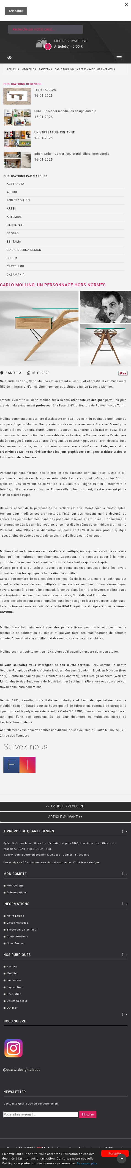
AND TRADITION (18, 200)
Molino (24, 451)
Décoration (14, 994)
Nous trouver (16, 943)
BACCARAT (14, 225)
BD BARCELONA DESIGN (24, 249)
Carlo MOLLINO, (71, 711)
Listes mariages (17, 922)
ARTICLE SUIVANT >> (65, 817)
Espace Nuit (15, 987)
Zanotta (27, 700)
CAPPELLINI (15, 266)
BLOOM (12, 258)
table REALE (62, 606)
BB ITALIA (14, 241)
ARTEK (11, 208)
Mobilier (12, 973)
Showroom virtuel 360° (22, 929)
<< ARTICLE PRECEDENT (65, 806)
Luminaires (14, 980)
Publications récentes (22, 84)
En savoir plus (87, 1163)
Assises (12, 966)
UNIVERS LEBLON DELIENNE (54, 132)
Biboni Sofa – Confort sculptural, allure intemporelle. (72, 153)
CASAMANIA (16, 274)
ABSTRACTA (15, 183)
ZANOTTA (13, 373)
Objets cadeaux (17, 1001)
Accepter (114, 1153)
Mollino (6, 418)
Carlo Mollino (38, 381)
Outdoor (12, 1007)
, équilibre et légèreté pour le (93, 606)
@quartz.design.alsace (22, 1069)
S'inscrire (88, 1114)
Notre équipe (15, 915)
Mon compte (15, 885)
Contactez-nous (17, 936)
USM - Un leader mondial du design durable (65, 111)
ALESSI (12, 192)
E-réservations (17, 892)
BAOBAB (13, 233)
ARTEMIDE (14, 216)
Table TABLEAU (45, 89)
